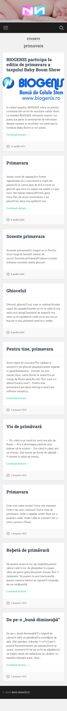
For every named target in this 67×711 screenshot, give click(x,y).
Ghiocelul (16, 290)
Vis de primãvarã (24, 426)
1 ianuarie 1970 (18, 410)
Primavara (17, 163)
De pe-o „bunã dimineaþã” (33, 619)
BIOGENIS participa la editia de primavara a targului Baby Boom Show (33, 65)
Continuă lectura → (18, 134)
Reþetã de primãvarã (27, 550)
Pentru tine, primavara (29, 349)
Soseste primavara (25, 236)
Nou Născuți (21, 692)
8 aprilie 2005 (17, 219)
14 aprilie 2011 (18, 146)
